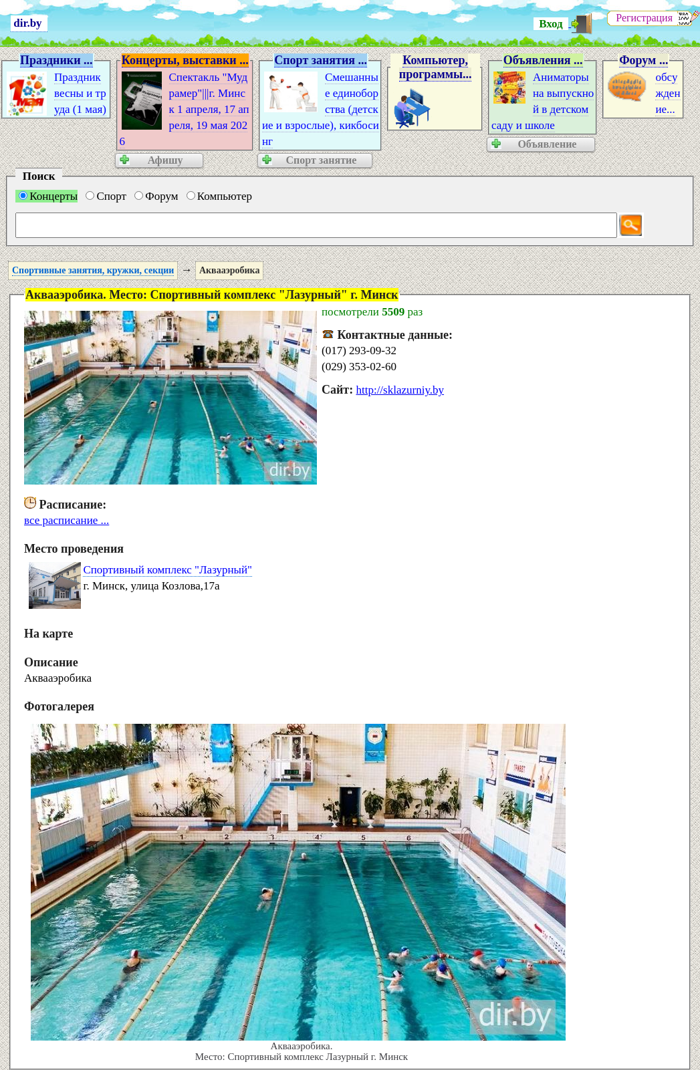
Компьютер (219, 196)
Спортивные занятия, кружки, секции (93, 270)
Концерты (48, 196)
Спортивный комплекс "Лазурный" (167, 569)
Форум (156, 196)
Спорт (106, 196)
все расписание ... (66, 520)
